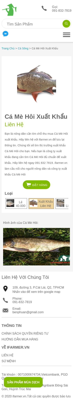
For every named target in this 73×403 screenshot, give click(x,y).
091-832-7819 (22, 302)
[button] (66, 38)
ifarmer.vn (19, 396)
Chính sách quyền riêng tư (25, 333)
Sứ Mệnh (9, 361)
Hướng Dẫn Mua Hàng (20, 339)
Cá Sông (23, 48)
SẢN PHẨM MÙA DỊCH (23, 382)
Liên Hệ (7, 355)
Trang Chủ (8, 48)
